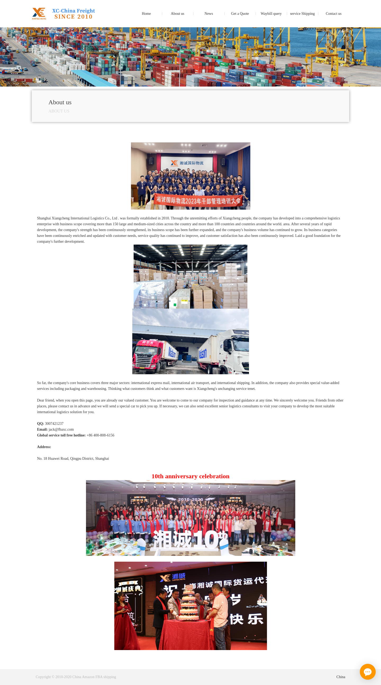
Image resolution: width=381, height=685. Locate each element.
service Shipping (302, 14)
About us (177, 14)
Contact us (334, 14)
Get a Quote (240, 14)
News (209, 14)
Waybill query (271, 14)
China (341, 677)
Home (146, 14)
